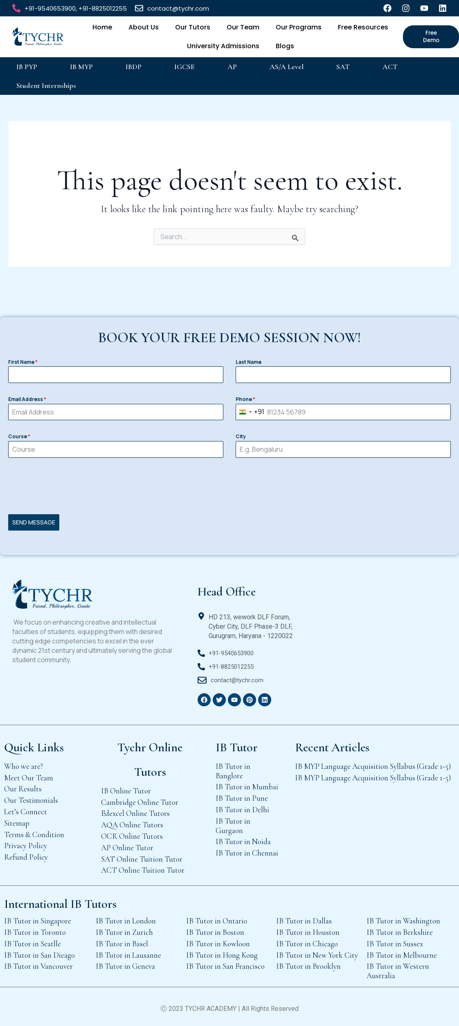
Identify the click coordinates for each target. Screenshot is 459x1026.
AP (232, 66)
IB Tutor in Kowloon (218, 940)
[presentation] (229, 487)
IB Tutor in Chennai (247, 850)
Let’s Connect (25, 808)
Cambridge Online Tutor (139, 799)
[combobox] (250, 413)
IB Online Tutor (126, 788)
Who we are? (23, 763)
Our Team (243, 27)
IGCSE (184, 66)
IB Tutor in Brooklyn (308, 963)
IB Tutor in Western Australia (398, 968)
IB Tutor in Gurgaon (233, 822)
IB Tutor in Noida (243, 838)
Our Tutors (192, 27)
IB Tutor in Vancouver (38, 963)
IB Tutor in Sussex (395, 940)
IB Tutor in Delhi (242, 806)
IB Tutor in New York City (317, 952)
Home (102, 27)
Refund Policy (26, 854)
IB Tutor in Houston (308, 929)
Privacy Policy (25, 842)
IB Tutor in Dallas (304, 918)
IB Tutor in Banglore (233, 768)
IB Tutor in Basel (122, 940)
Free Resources (363, 27)
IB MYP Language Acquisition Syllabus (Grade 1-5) (373, 763)
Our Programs (299, 27)
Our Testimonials (31, 797)
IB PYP (26, 66)
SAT (343, 66)
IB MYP (81, 66)
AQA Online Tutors (132, 822)
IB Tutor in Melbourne (402, 952)
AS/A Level (287, 66)
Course (19, 437)
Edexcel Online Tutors (135, 810)
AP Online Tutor (127, 844)
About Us (143, 27)
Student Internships (46, 85)
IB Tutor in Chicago (307, 940)
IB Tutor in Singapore (37, 918)
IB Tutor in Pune (242, 795)
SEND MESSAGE (33, 523)
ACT (390, 66)
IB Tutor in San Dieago (39, 952)
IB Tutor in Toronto (35, 929)
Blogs (285, 46)
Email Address (27, 400)
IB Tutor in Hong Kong (222, 952)
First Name (23, 363)
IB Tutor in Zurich (124, 929)
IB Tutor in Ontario (216, 918)
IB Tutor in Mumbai (247, 784)
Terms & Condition (34, 831)
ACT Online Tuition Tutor (142, 867)
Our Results (23, 786)
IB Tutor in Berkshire (400, 929)
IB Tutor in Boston (215, 929)
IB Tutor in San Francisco (225, 963)
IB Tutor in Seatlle (32, 940)
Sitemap (16, 820)
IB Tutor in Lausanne (128, 952)
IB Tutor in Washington (403, 918)
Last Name (248, 363)
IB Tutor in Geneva (125, 963)
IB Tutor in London (126, 918)
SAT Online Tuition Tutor (141, 856)
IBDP (134, 66)
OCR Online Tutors (132, 833)
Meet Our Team (28, 775)
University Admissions (223, 46)
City (241, 437)
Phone (245, 400)
